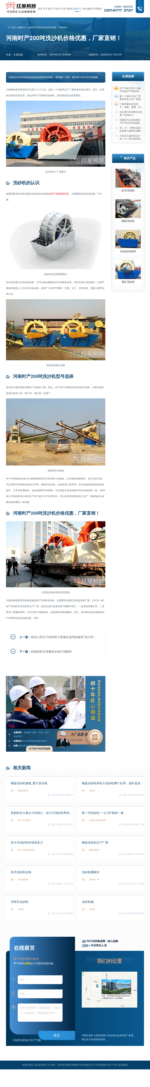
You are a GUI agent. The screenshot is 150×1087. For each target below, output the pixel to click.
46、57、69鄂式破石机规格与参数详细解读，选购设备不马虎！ (131, 129)
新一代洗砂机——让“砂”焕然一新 (103, 813)
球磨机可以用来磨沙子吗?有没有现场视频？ (130, 121)
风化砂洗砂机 (128, 251)
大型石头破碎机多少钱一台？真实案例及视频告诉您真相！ (130, 137)
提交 (56, 1035)
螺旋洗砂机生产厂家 (95, 842)
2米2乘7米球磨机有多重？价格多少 (131, 113)
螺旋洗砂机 (128, 220)
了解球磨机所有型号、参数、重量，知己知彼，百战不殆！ (130, 106)
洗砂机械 (88, 902)
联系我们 (97, 8)
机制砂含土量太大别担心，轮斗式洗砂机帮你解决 (42, 813)
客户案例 (67, 8)
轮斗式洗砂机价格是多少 (27, 842)
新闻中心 (77, 8)
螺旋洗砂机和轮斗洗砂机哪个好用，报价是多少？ (113, 783)
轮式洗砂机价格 (21, 872)
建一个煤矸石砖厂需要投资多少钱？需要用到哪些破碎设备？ (130, 98)
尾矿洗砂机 (128, 281)
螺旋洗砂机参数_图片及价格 (29, 783)
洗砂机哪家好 (90, 872)
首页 (40, 8)
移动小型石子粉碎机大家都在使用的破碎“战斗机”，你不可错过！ (64, 637)
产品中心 (57, 8)
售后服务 (87, 8)
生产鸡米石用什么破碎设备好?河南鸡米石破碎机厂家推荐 (131, 90)
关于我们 (47, 8)
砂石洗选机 (128, 190)
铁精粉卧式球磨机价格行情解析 (51, 651)
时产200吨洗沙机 (60, 193)
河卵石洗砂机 (19, 902)
